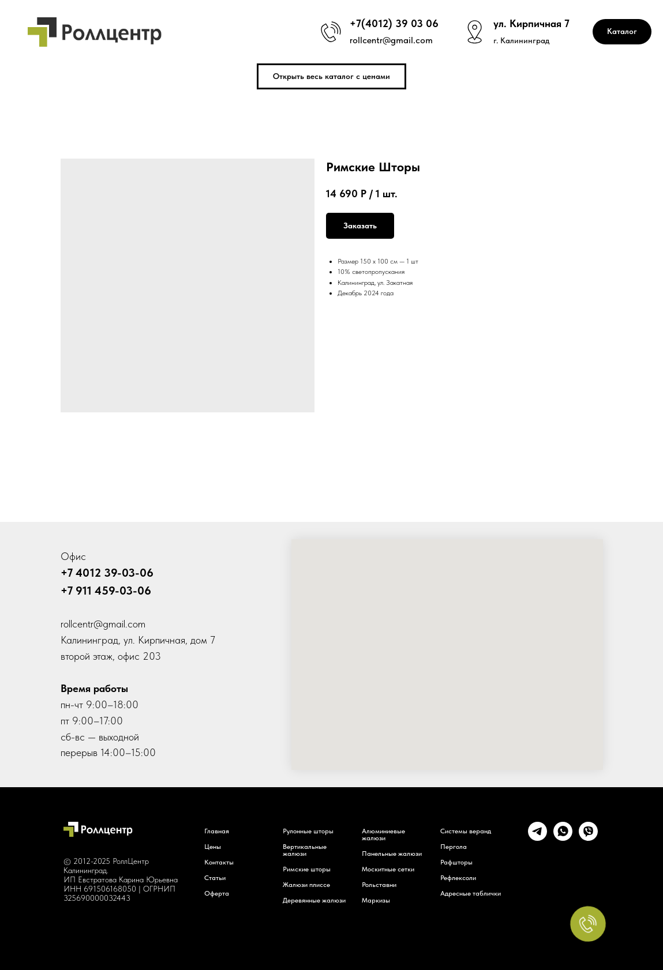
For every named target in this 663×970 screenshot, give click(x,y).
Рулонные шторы (308, 831)
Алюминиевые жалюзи (383, 834)
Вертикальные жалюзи (305, 850)
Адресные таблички (470, 893)
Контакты (219, 862)
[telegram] (537, 838)
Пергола (453, 846)
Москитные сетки (388, 869)
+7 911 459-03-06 (106, 590)
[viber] (588, 838)
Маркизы (376, 900)
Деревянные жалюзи (314, 900)
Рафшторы (456, 862)
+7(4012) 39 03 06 (394, 23)
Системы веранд (465, 831)
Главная (216, 831)
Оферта (216, 893)
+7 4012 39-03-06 (107, 573)
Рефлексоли (458, 877)
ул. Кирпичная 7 (531, 23)
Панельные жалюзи (392, 853)
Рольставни (379, 884)
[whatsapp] (562, 838)
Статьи (215, 877)
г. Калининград (521, 40)
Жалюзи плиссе (306, 884)
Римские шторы (307, 869)
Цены (212, 846)
